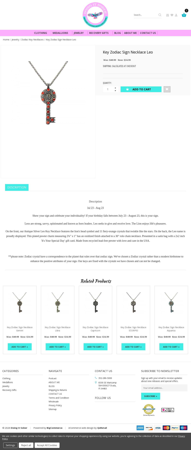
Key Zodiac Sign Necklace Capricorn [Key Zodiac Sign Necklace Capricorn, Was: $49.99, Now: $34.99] (95, 329)
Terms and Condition (59, 397)
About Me (130, 33)
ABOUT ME (54, 382)
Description (16, 187)
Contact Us (148, 33)
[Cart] (185, 15)
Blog (117, 33)
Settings (10, 445)
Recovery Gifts (100, 33)
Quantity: (107, 83)
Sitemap (53, 409)
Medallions (62, 33)
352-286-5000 (105, 378)
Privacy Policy (55, 405)
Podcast (53, 378)
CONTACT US (55, 393)
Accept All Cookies (47, 445)
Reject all (26, 445)
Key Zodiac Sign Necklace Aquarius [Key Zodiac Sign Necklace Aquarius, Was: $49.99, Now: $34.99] (171, 329)
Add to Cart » (19, 346)
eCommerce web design (81, 427)
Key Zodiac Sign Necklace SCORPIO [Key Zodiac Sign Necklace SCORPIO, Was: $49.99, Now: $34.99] (133, 329)
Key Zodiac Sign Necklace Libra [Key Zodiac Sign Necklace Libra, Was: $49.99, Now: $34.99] (57, 329)
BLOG (51, 386)
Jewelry (80, 33)
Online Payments (148, 415)
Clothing (42, 33)
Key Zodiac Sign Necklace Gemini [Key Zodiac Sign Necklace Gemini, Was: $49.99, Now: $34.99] (20, 329)
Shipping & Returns (58, 390)
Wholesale (54, 401)
